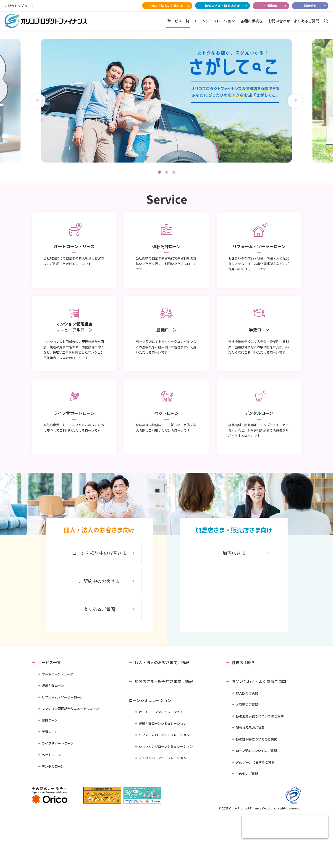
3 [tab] (174, 172)
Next (295, 101)
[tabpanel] (166, 100)
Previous (38, 101)
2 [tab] (166, 172)
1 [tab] (159, 172)
